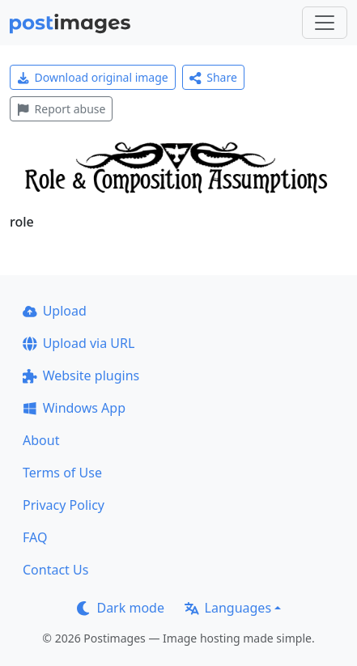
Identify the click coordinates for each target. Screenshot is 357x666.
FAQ (35, 537)
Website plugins (81, 375)
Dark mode (120, 608)
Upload (55, 311)
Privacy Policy (63, 505)
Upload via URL (78, 343)
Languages (228, 608)
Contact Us (55, 570)
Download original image (92, 77)
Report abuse (61, 109)
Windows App (74, 408)
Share (213, 77)
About (41, 440)
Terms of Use (62, 472)
